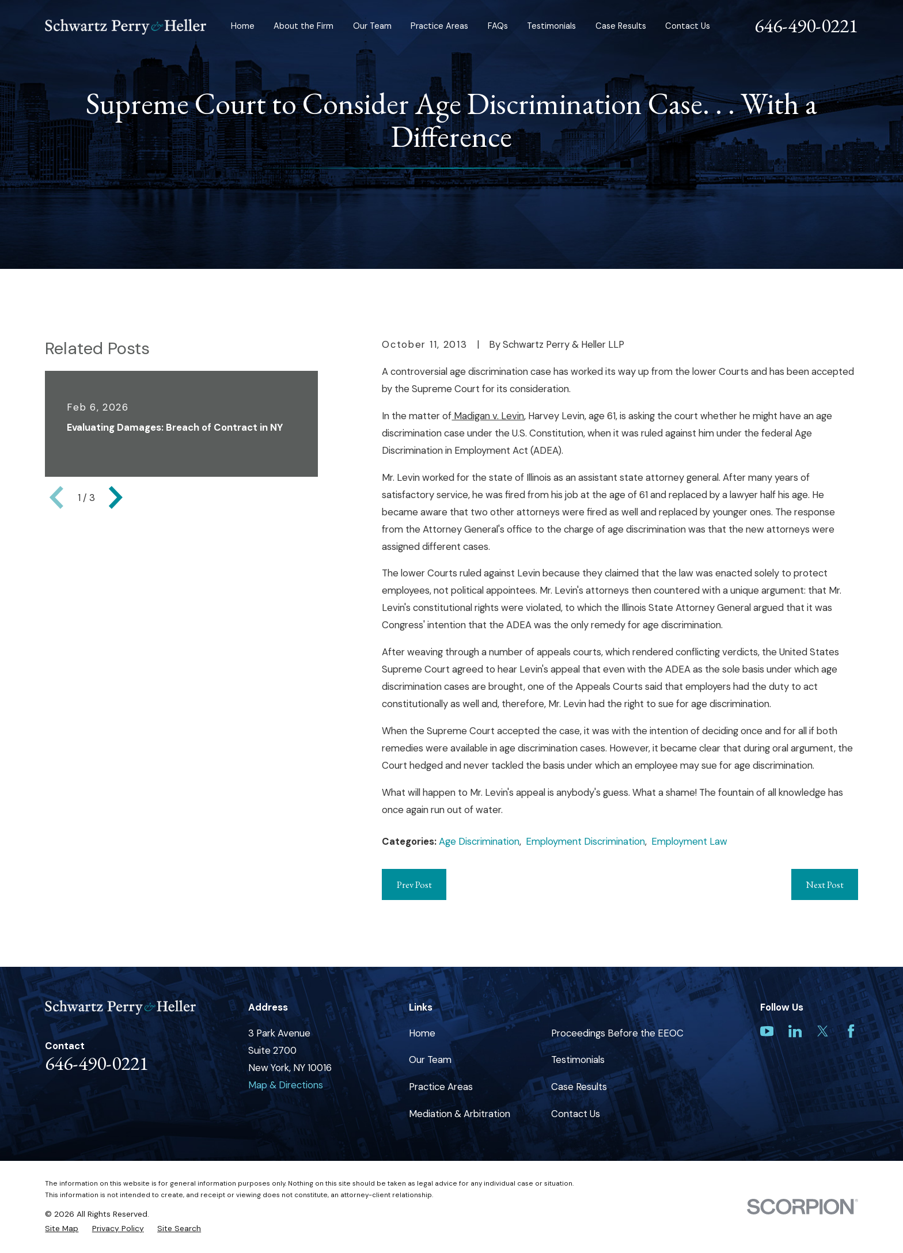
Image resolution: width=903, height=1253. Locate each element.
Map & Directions (285, 1085)
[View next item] (115, 497)
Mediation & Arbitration (459, 1113)
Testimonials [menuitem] (551, 26)
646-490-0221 (806, 25)
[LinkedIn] (795, 1031)
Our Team (430, 1059)
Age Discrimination (479, 841)
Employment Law (689, 841)
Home (422, 1033)
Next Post (825, 884)
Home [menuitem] (243, 26)
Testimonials (578, 1059)
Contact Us (575, 1113)
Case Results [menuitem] (620, 26)
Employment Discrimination (585, 841)
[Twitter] (822, 1031)
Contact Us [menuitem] (687, 26)
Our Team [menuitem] (372, 26)
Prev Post (414, 884)
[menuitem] (61, 1228)
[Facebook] (851, 1031)
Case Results (579, 1086)
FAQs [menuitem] (498, 26)
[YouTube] (766, 1031)
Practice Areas (441, 1086)
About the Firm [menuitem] (303, 26)
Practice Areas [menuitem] (439, 26)
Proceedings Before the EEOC (617, 1033)
